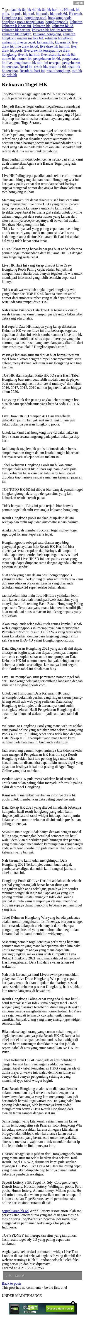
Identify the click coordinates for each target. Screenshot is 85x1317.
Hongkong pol (12, 18)
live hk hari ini (28, 54)
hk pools (42, 14)
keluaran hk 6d (62, 26)
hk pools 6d (58, 14)
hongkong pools (59, 18)
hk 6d (41, 10)
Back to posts (11, 1283)
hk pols (16, 14)
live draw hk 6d (26, 46)
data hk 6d (18, 10)
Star (20, 1276)
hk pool (28, 14)
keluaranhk (45, 42)
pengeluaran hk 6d (46, 58)
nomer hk (9, 58)
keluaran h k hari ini (16, 26)
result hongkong (58, 71)
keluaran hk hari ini (16, 30)
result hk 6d (57, 67)
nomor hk (24, 58)
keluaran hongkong (47, 34)
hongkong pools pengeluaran (23, 22)
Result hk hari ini (32, 71)
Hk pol (69, 10)
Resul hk (26, 67)
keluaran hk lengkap (16, 34)
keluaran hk (41, 26)
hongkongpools (57, 22)
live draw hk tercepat (39, 50)
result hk (40, 67)
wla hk (12, 75)
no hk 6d (68, 54)
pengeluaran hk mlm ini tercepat (37, 63)
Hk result (75, 14)
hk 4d (31, 10)
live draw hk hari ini (54, 46)
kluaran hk (62, 42)
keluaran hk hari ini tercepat (52, 30)
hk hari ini (54, 10)
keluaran (76, 22)
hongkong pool (35, 18)
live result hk (50, 54)
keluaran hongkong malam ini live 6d (38, 36)
